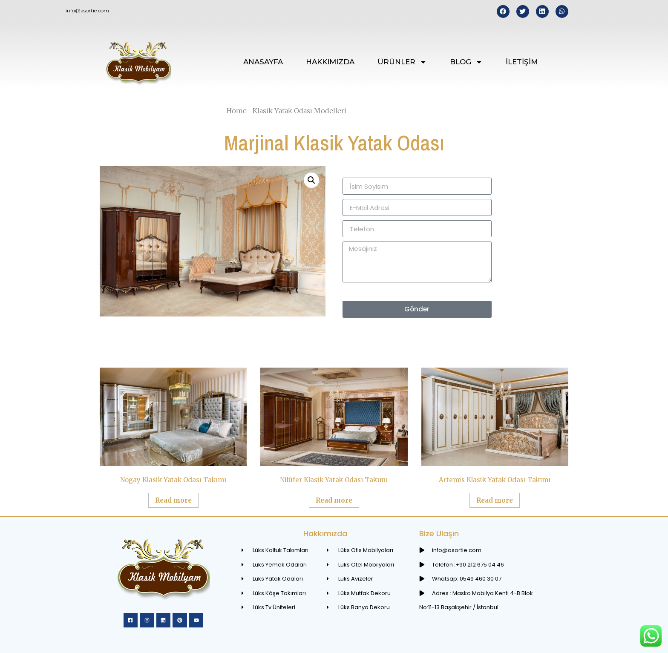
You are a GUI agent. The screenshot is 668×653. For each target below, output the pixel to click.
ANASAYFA (263, 62)
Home (237, 110)
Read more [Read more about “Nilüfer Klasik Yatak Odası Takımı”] (334, 500)
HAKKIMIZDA (330, 62)
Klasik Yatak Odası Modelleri (299, 110)
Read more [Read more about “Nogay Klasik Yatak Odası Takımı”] (173, 500)
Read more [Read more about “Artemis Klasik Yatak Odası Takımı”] (494, 500)
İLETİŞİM (522, 62)
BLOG (466, 62)
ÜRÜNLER (402, 62)
